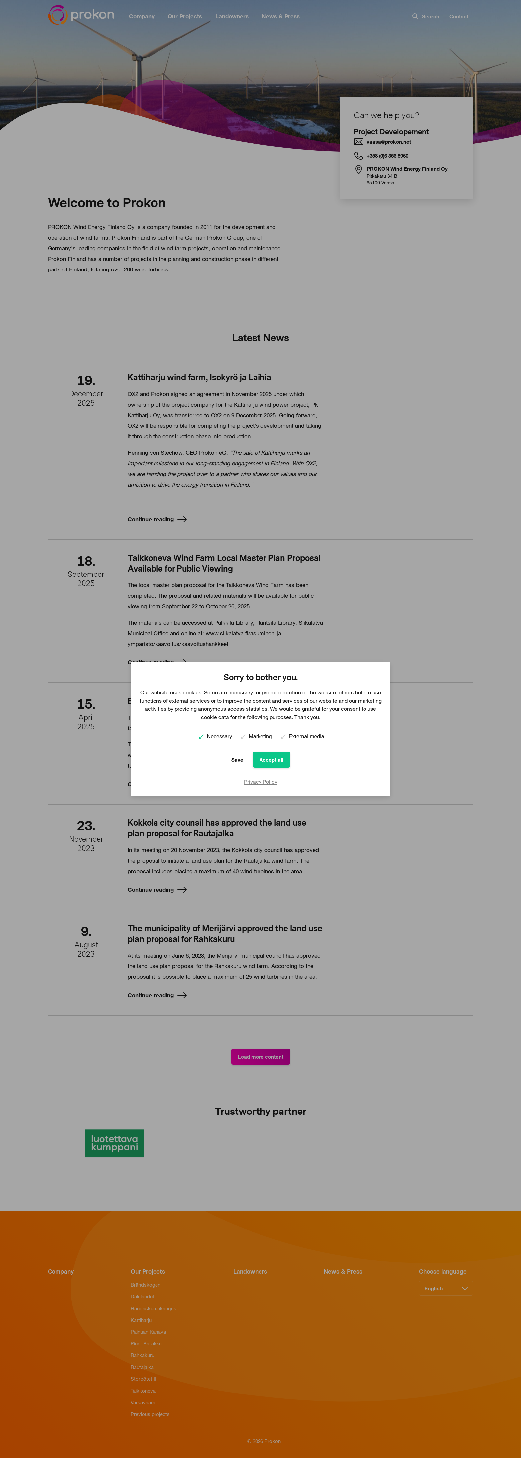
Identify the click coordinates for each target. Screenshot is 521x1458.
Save (237, 760)
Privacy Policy (260, 781)
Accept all (271, 760)
